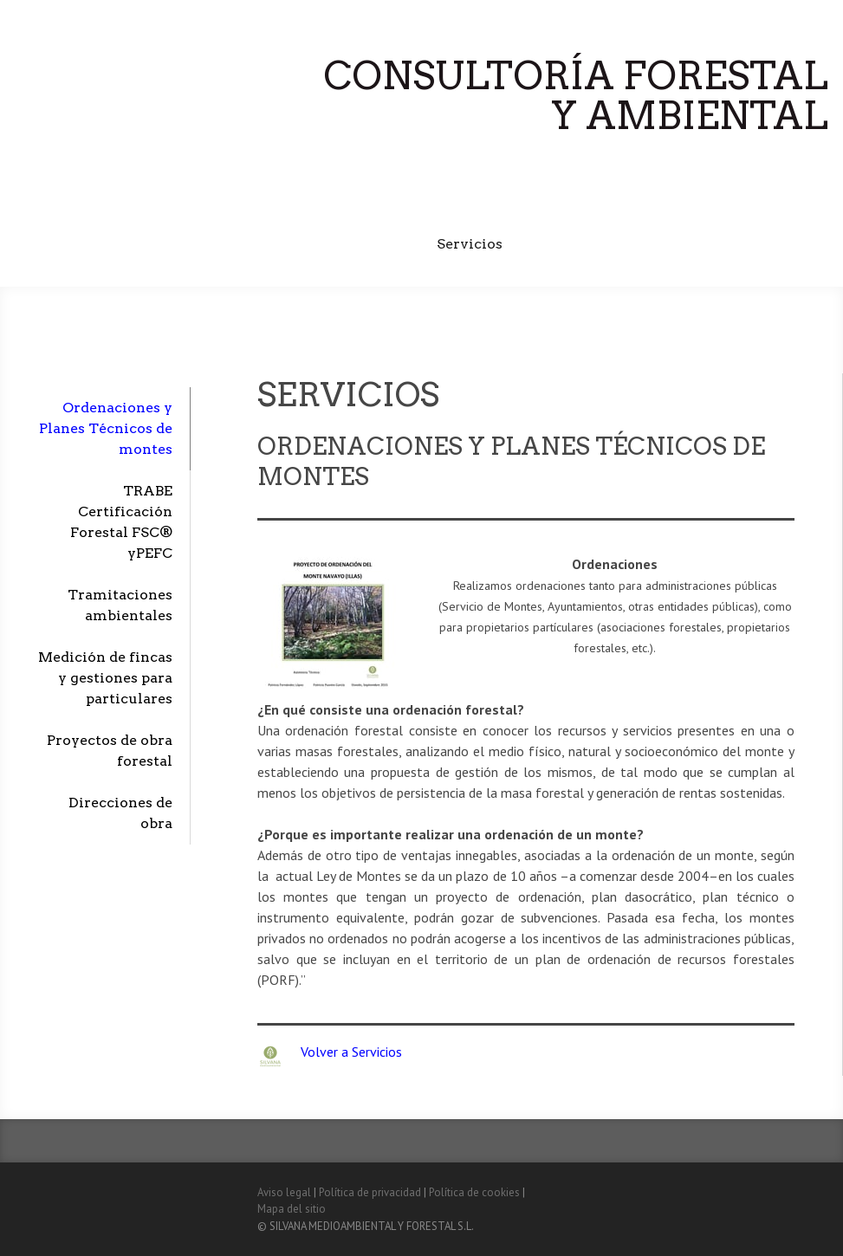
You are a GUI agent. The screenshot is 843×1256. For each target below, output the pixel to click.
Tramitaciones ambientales (120, 605)
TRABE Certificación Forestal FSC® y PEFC (667, 199)
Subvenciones (577, 244)
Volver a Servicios (351, 1051)
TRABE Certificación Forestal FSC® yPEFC (121, 521)
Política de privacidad (370, 1192)
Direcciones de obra (120, 813)
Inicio (334, 199)
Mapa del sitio (291, 1208)
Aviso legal (284, 1192)
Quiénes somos (435, 199)
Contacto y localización (736, 244)
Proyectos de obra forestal (109, 750)
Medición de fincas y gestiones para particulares (105, 678)
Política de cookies (474, 1192)
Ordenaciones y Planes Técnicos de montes (105, 428)
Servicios (470, 244)
